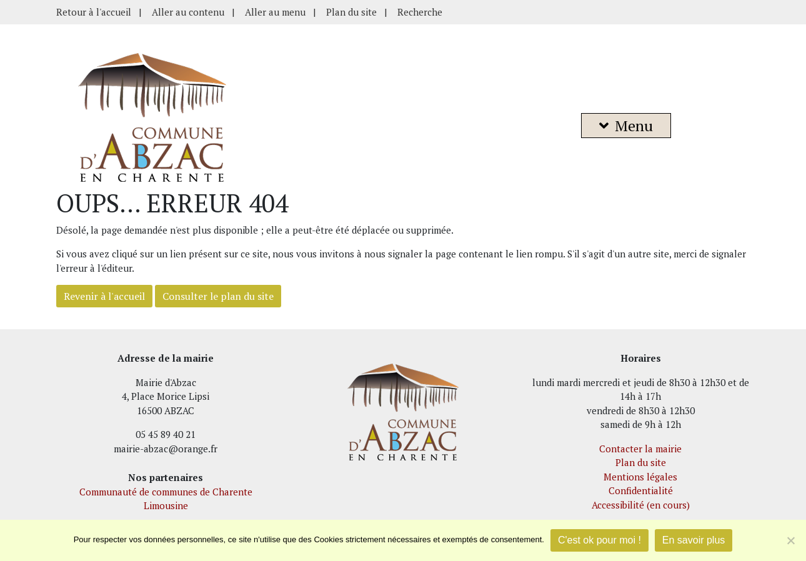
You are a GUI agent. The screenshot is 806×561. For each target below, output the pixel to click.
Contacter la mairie (640, 448)
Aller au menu (275, 12)
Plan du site (351, 12)
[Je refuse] (790, 540)
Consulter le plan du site (218, 296)
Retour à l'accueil (93, 12)
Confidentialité (641, 490)
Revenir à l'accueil (104, 296)
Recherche (419, 12)
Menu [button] (626, 126)
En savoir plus (693, 540)
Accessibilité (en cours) (641, 505)
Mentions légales (640, 476)
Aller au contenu (188, 12)
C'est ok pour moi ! (599, 540)
